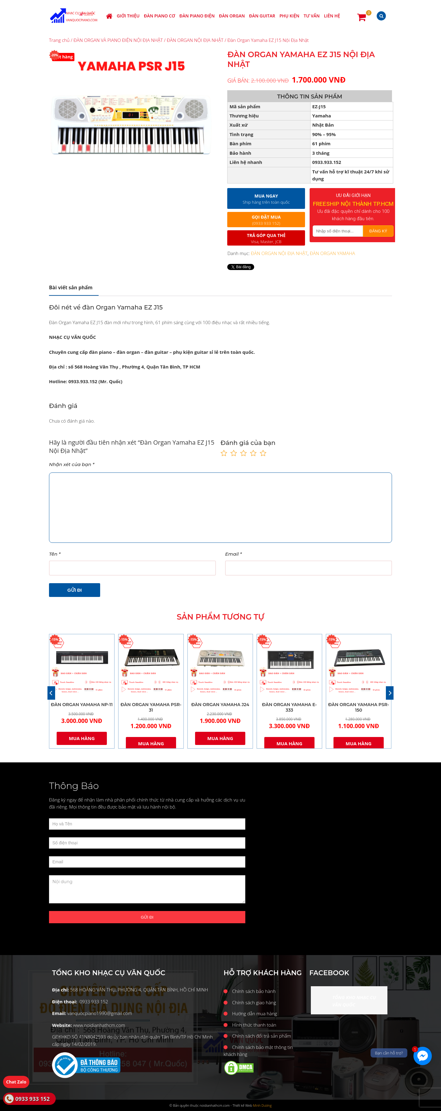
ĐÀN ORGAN (232, 16)
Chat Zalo (16, 1082)
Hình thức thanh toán (254, 1025)
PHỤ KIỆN (289, 16)
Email (233, 554)
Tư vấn (312, 16)
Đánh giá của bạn (248, 442)
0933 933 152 (32, 1098)
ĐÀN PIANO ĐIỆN (197, 16)
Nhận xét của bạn (71, 464)
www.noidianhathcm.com (99, 1025)
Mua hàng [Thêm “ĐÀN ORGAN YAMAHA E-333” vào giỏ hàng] (290, 743)
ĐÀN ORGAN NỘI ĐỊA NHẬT (195, 40)
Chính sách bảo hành (254, 991)
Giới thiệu (128, 16)
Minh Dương (262, 1105)
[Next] (390, 693)
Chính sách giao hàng (254, 1002)
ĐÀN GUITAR (262, 16)
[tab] (74, 287)
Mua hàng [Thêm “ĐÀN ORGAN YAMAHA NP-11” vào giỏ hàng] (82, 738)
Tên (54, 554)
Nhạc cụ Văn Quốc (74, 16)
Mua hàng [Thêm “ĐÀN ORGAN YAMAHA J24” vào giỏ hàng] (220, 738)
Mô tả (70, 287)
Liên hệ (332, 16)
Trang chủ (59, 40)
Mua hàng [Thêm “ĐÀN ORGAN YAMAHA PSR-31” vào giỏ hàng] (151, 743)
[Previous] (51, 693)
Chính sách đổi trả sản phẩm (261, 1036)
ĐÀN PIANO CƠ (159, 16)
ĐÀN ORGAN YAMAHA (332, 253)
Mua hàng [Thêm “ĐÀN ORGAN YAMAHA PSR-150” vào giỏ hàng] (359, 743)
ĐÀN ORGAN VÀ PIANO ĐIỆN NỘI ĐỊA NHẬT (118, 40)
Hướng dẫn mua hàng (254, 1013)
